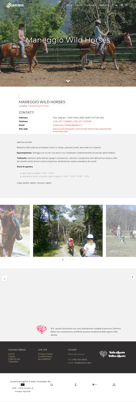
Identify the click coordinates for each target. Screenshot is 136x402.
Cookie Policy (45, 356)
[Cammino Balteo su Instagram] (126, 5)
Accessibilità (44, 359)
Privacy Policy (45, 354)
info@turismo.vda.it (83, 363)
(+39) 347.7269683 (62, 121)
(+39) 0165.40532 (79, 360)
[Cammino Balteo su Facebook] (122, 5)
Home (69, 5)
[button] (63, 259)
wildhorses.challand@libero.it (67, 125)
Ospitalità (104, 5)
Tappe (78, 5)
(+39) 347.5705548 (81, 121)
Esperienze (90, 5)
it (113, 5)
